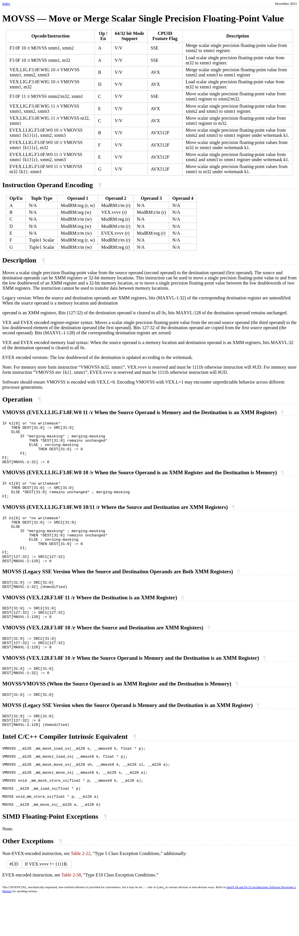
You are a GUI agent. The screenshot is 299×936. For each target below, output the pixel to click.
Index (6, 4)
